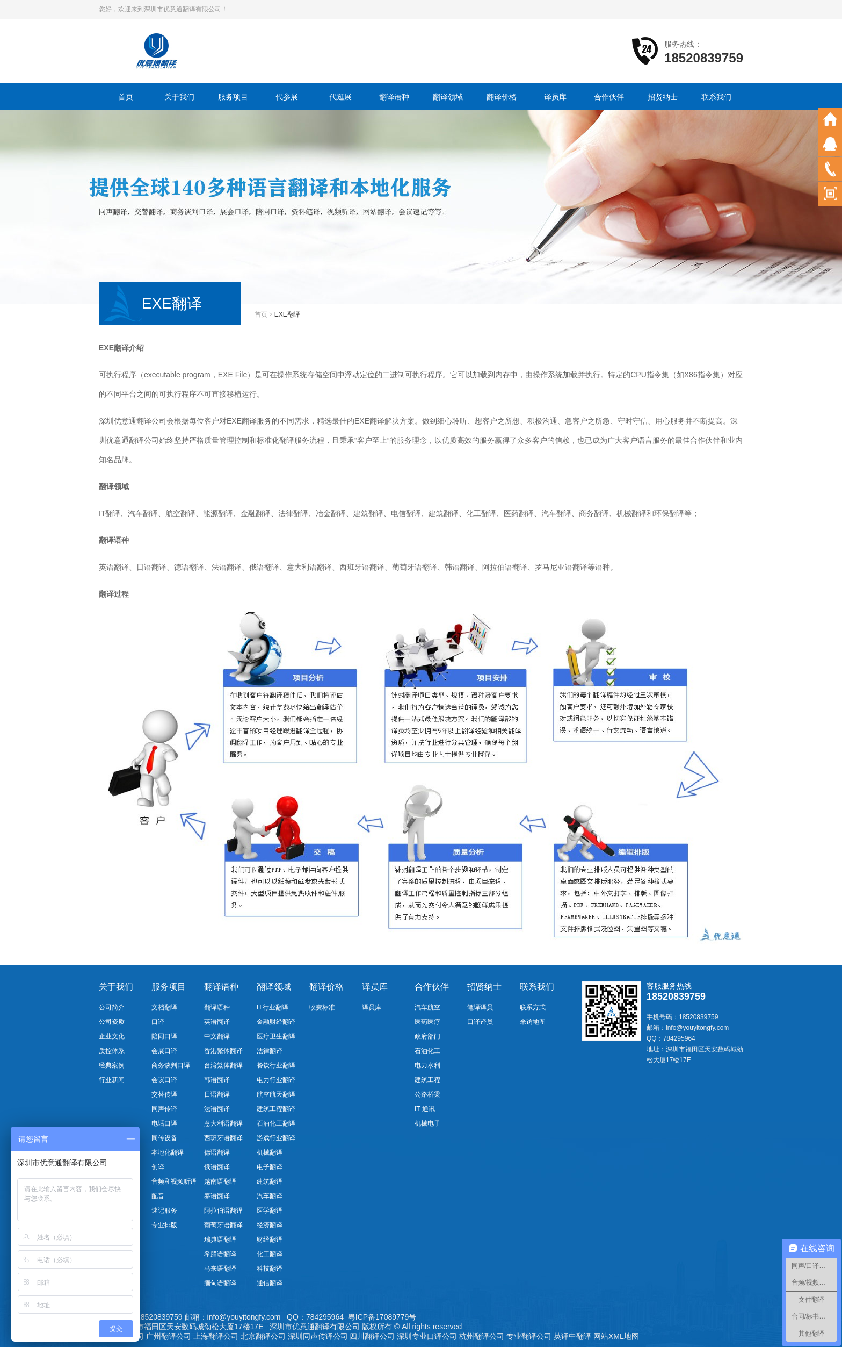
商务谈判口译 (170, 1065)
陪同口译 (164, 1036)
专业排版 (164, 1225)
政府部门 (427, 1036)
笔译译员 (480, 1007)
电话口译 (164, 1123)
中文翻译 (217, 1036)
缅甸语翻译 (220, 1283)
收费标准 (322, 1007)
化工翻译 (269, 1254)
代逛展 (340, 96)
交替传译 (164, 1094)
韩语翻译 (217, 1080)
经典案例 (112, 1065)
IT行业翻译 (272, 1007)
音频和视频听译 (174, 1181)
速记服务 (164, 1210)
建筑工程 (427, 1080)
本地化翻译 (167, 1152)
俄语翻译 (217, 1167)
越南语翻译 (220, 1181)
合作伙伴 (609, 96)
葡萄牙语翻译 (223, 1225)
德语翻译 (217, 1152)
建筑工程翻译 (276, 1109)
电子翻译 (269, 1167)
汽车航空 (427, 1007)
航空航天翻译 (276, 1094)
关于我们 (179, 96)
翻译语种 (394, 96)
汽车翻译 (269, 1196)
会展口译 (164, 1051)
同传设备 (164, 1138)
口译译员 (480, 1022)
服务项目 (233, 96)
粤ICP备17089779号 (382, 1317)
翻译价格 (502, 96)
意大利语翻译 (223, 1123)
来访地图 (533, 1022)
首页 (125, 96)
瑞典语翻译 (220, 1239)
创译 (157, 1167)
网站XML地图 (616, 1336)
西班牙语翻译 (223, 1138)
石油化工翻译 (276, 1123)
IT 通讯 (425, 1109)
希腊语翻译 (220, 1254)
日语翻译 (217, 1094)
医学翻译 (269, 1210)
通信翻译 (269, 1283)
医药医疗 (427, 1022)
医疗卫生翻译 (276, 1036)
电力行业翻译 (276, 1080)
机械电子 (427, 1123)
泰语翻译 (217, 1196)
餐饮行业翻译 (276, 1065)
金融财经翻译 (276, 1022)
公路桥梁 (427, 1094)
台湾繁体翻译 (223, 1065)
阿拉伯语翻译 (223, 1210)
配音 (157, 1196)
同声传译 (164, 1109)
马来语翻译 (220, 1268)
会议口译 (164, 1080)
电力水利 (427, 1065)
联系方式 (533, 1007)
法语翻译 (217, 1109)
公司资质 (112, 1022)
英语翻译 (217, 1022)
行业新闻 (112, 1080)
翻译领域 (448, 96)
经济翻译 (269, 1225)
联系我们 (716, 96)
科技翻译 (269, 1268)
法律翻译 (269, 1051)
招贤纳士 (663, 96)
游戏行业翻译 (276, 1138)
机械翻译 (269, 1152)
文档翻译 (164, 1007)
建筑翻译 (269, 1181)
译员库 (555, 96)
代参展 (286, 96)
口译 (157, 1022)
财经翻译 (269, 1239)
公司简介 (112, 1007)
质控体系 (112, 1051)
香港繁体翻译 (223, 1051)
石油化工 (427, 1051)
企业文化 (112, 1036)
